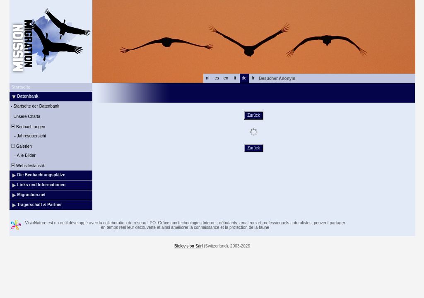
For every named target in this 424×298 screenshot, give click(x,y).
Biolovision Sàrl (188, 246)
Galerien (21, 146)
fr (253, 78)
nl (208, 78)
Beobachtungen (28, 127)
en (226, 78)
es (216, 78)
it (235, 78)
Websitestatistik (27, 165)
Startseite (21, 87)
